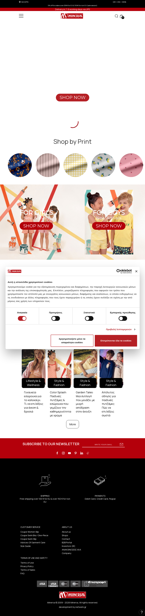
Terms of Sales (27, 569)
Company (66, 553)
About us (66, 531)
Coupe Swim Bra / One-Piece (34, 535)
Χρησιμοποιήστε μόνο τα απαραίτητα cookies (72, 341)
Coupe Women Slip (29, 531)
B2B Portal (67, 542)
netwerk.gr (81, 607)
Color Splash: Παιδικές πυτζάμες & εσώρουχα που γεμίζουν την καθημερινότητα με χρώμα (60, 403)
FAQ (22, 573)
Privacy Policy (26, 566)
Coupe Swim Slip (28, 539)
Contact (66, 539)
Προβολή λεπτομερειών (119, 329)
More (72, 424)
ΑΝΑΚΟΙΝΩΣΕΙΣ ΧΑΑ (71, 549)
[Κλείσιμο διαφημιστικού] (136, 271)
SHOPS (24, 2)
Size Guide (25, 546)
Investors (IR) (68, 546)
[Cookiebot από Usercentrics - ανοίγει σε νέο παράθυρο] (119, 271)
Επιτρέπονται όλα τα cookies (115, 340)
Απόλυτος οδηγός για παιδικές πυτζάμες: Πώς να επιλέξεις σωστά (109, 403)
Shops (65, 535)
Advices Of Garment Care (32, 542)
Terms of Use (27, 562)
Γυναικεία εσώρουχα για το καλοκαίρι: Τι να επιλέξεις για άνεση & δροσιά (33, 401)
